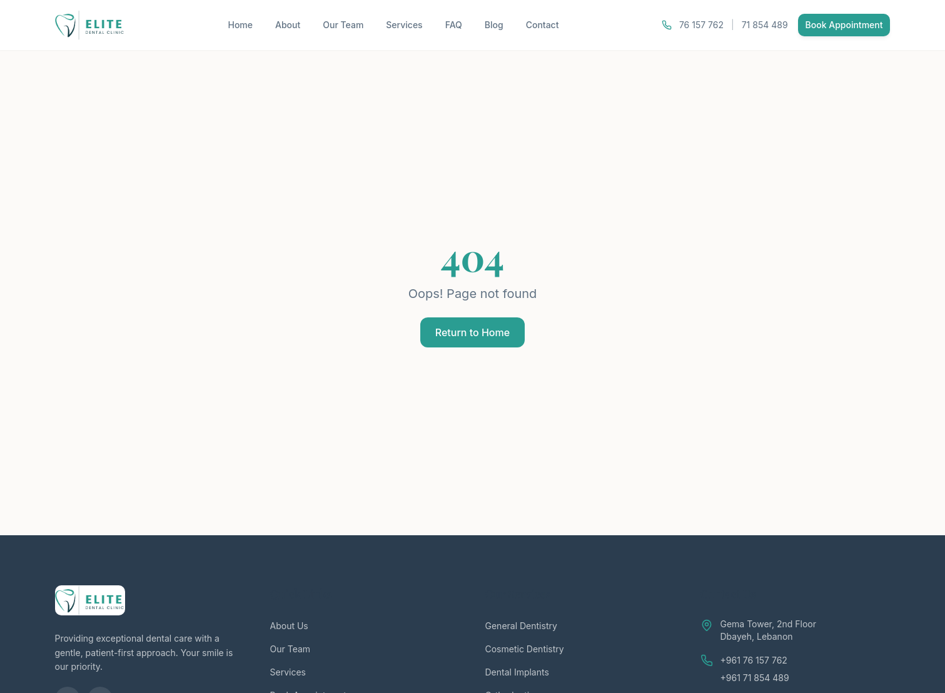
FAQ (453, 24)
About (287, 24)
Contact (542, 24)
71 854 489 (765, 24)
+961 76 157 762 (753, 660)
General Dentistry (521, 625)
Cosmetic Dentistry (524, 649)
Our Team (343, 24)
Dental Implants (517, 672)
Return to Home (472, 332)
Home (240, 24)
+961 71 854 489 (754, 677)
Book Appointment (844, 24)
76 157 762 (701, 24)
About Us (289, 625)
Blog (494, 24)
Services (404, 24)
